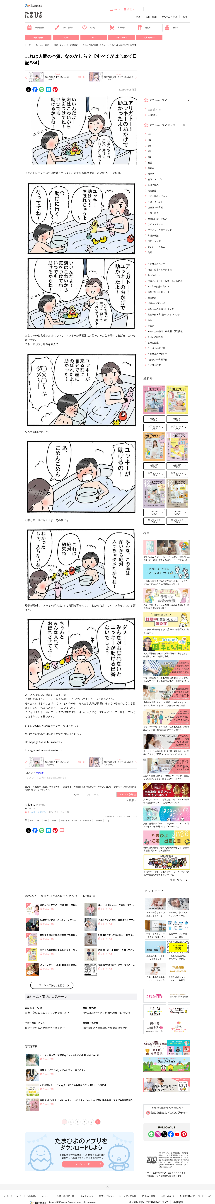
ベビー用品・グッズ (157, 196)
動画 (150, 252)
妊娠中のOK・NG (156, 303)
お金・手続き (64, 27)
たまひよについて (156, 263)
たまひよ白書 (154, 365)
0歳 (149, 134)
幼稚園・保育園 (155, 207)
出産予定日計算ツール (158, 292)
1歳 (149, 140)
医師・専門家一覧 (65, 1196)
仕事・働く (153, 213)
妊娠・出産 (151, 17)
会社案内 (178, 1202)
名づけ (88, 27)
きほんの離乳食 (155, 336)
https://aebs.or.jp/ (165, 1167)
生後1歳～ (153, 115)
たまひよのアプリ (156, 348)
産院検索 (152, 297)
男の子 (54, 820)
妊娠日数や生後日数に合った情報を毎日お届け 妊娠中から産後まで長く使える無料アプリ (83, 1156)
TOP (138, 17)
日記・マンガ (59, 45)
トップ (28, 45)
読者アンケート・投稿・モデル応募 (165, 280)
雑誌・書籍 (38, 37)
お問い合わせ (167, 1196)
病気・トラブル (155, 179)
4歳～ (150, 156)
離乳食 (143, 27)
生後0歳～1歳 (154, 109)
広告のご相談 (148, 1196)
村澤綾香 (74, 45)
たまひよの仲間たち (157, 353)
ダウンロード (82, 1164)
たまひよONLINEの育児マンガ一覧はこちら (50, 726)
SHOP (115, 9)
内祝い (128, 9)
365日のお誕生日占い (158, 286)
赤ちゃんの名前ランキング (161, 308)
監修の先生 (153, 342)
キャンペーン (121, 37)
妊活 (185, 17)
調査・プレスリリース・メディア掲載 (117, 1196)
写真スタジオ (149, 37)
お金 (150, 320)
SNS (94, 37)
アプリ (66, 37)
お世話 (151, 173)
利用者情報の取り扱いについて (195, 1196)
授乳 (150, 162)
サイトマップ (86, 1196)
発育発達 (152, 190)
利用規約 (31, 1196)
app (108, 820)
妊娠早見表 (35, 27)
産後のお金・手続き (157, 218)
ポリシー (46, 1196)
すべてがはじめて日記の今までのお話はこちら (52, 734)
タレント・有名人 (156, 246)
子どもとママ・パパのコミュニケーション (76, 820)
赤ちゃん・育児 (169, 17)
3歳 (45, 820)
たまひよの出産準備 (157, 359)
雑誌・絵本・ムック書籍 (160, 269)
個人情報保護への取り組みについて (148, 1202)
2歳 (149, 145)
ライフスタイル (155, 224)
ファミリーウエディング (160, 229)
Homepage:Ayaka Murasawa (42, 742)
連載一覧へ (176, 879)
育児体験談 (153, 235)
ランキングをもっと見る (52, 985)
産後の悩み (153, 184)
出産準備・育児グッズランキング (164, 314)
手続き (151, 325)
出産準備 (117, 27)
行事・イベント (155, 201)
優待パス (172, 27)
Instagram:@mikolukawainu (42, 750)
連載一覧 (81, 77)
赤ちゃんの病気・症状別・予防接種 (165, 331)
